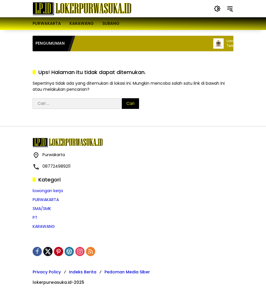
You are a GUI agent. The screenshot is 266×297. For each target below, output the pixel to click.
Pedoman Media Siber (127, 272)
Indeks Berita (82, 272)
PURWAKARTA (46, 200)
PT (35, 217)
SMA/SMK (42, 208)
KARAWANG (44, 226)
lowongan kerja (48, 191)
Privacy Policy (47, 272)
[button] (217, 8)
